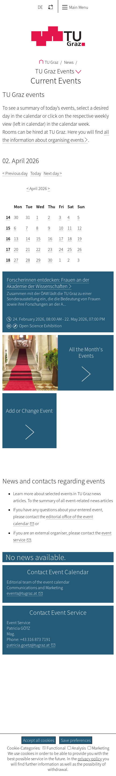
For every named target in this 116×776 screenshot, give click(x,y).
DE (40, 7)
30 (50, 260)
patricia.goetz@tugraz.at (28, 645)
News (68, 62)
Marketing (98, 748)
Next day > (53, 173)
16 (8, 238)
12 (79, 228)
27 (16, 260)
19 (79, 238)
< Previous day (15, 173)
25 (70, 249)
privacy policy (90, 758)
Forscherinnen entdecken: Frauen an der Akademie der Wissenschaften (48, 283)
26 (79, 249)
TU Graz (48, 62)
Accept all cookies (38, 740)
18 (70, 238)
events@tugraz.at (22, 593)
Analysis (77, 748)
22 (38, 249)
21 (28, 249)
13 (16, 238)
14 (8, 217)
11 (70, 228)
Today (35, 173)
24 (61, 249)
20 (16, 249)
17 (61, 238)
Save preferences (76, 740)
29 (38, 260)
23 (50, 249)
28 (28, 260)
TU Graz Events (58, 71)
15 (8, 228)
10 (61, 228)
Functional (54, 748)
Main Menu (75, 7)
